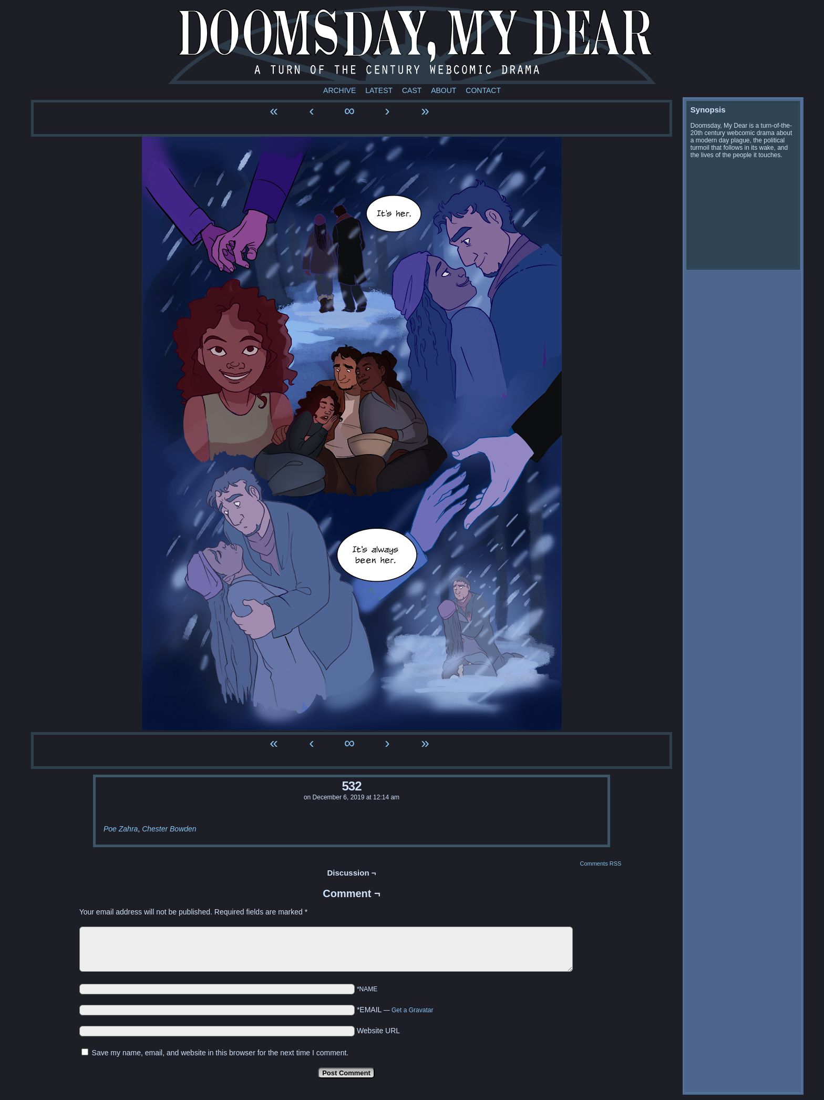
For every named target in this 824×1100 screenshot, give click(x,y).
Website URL (378, 1030)
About (443, 90)
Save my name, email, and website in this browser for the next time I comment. (220, 1052)
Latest (379, 90)
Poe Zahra (121, 829)
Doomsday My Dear (412, 44)
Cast (411, 90)
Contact (483, 90)
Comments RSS (600, 863)
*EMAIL (395, 1009)
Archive (339, 90)
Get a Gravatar (412, 1010)
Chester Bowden (169, 829)
